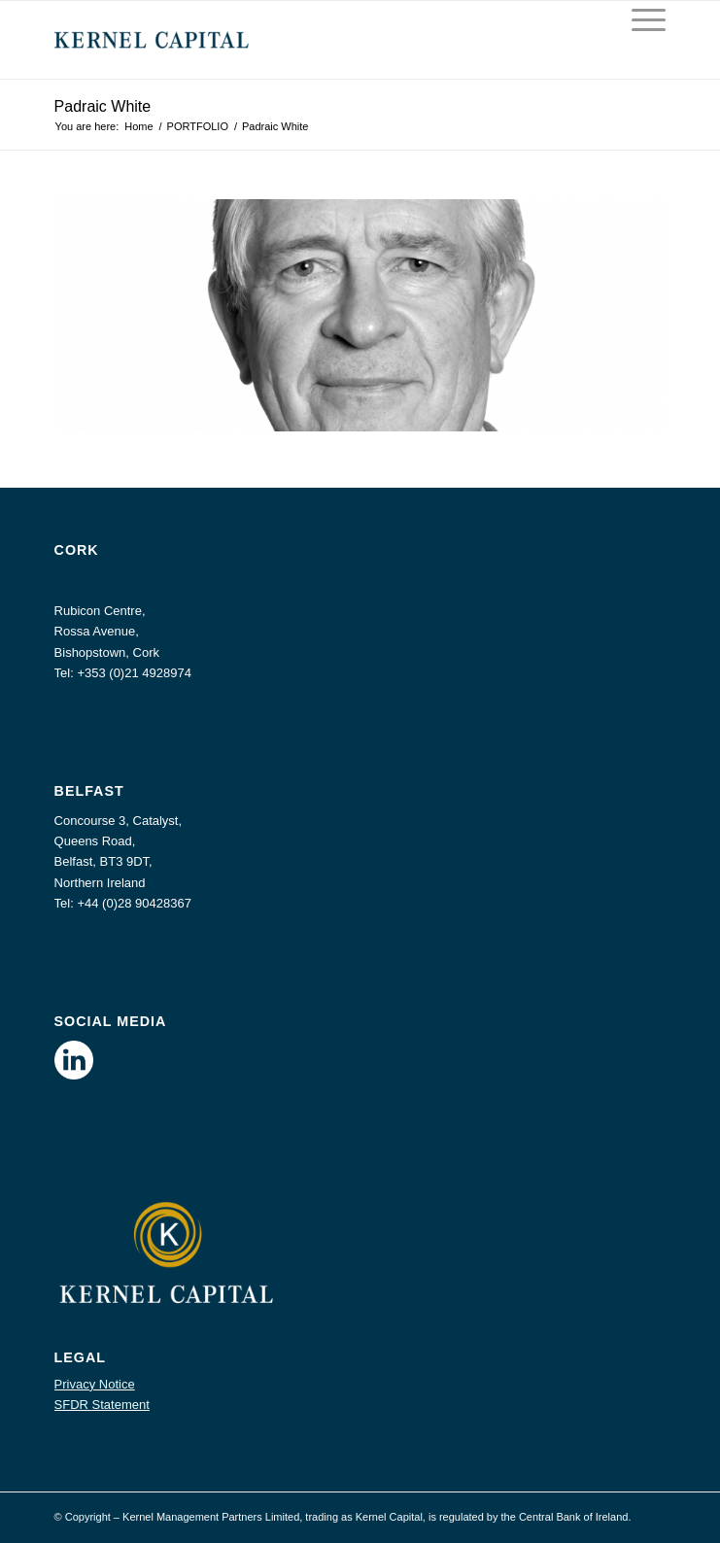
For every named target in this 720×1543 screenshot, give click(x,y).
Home (138, 126)
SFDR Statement (102, 1404)
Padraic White (103, 106)
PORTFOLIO (197, 126)
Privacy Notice (94, 1384)
